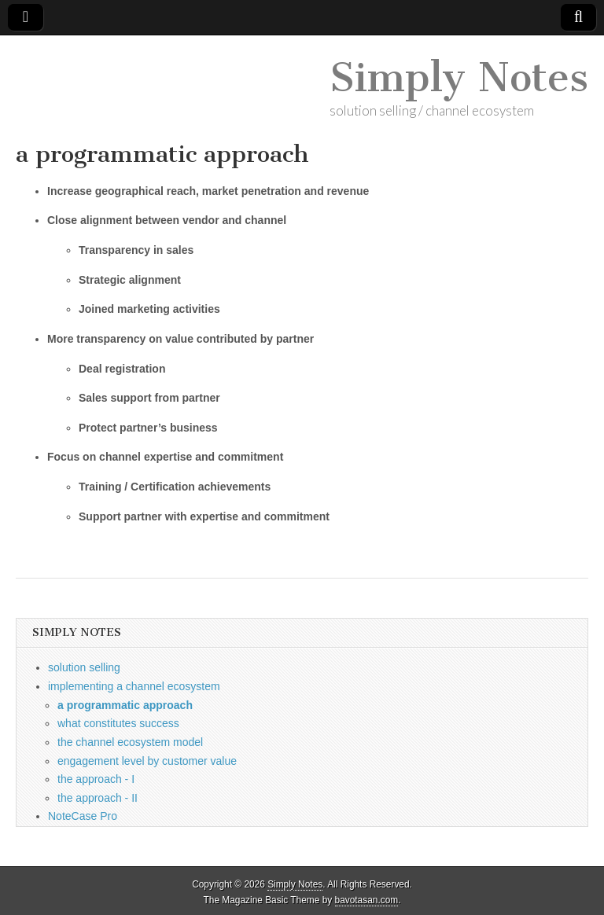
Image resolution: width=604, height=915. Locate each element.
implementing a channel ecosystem (134, 686)
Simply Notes (459, 77)
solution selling (84, 667)
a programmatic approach (125, 705)
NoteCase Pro (82, 816)
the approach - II (97, 798)
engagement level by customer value (147, 761)
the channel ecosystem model (130, 742)
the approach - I (95, 779)
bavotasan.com (367, 900)
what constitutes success (118, 723)
